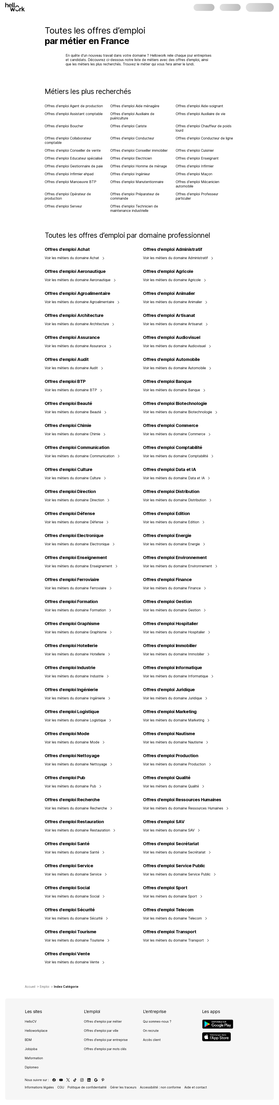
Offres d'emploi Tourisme (70, 931)
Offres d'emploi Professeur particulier (197, 196)
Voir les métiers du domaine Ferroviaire (78, 588)
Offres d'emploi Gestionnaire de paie (74, 166)
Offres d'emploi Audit (67, 359)
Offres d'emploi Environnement (175, 557)
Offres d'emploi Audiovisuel (171, 337)
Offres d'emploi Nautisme (169, 733)
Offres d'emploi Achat (67, 249)
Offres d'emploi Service (69, 865)
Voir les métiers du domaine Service (76, 874)
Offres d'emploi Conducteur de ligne (204, 138)
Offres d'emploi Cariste (128, 126)
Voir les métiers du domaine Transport (176, 940)
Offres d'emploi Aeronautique (75, 271)
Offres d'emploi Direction (70, 491)
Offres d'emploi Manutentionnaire (136, 182)
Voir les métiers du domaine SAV (171, 830)
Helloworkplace (36, 1030)
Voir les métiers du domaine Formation (78, 610)
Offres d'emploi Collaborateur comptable (68, 140)
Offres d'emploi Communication (77, 447)
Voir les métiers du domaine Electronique (80, 544)
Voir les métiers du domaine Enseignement (81, 566)
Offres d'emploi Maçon (194, 174)
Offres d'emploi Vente (67, 953)
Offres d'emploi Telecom (168, 909)
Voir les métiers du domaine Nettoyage (78, 764)
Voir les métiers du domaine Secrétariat (177, 852)
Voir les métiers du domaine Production (177, 764)
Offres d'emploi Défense (70, 513)
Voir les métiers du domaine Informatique (178, 676)
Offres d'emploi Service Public (174, 865)
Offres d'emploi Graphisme (72, 623)
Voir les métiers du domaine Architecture (79, 324)
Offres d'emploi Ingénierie (71, 689)
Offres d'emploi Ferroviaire (72, 579)
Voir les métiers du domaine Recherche (78, 808)
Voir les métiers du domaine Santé (75, 852)
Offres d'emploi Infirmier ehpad (69, 174)
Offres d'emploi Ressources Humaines (182, 799)
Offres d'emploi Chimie (68, 425)
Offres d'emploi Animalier (169, 293)
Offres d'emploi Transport (169, 931)
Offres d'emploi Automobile (171, 359)
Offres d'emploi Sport (165, 887)
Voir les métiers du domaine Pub (73, 786)
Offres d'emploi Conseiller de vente (73, 150)
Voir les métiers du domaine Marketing (176, 720)
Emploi (44, 986)
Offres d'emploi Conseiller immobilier (139, 150)
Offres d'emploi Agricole (168, 271)
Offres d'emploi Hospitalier (170, 623)
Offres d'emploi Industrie (70, 667)
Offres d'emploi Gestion (167, 601)
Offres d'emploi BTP (65, 381)
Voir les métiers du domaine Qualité (173, 786)
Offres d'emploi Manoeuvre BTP (70, 182)
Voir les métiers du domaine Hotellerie (77, 654)
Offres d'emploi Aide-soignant (199, 106)
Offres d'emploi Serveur (63, 206)
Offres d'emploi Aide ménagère (134, 106)
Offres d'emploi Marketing (170, 711)
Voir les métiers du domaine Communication (82, 456)
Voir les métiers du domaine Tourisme (77, 940)
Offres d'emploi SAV (163, 821)
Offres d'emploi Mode (67, 733)
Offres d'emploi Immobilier (170, 645)
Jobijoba (31, 1049)
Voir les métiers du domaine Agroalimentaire (82, 302)
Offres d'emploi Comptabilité (172, 447)
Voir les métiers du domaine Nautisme (175, 742)
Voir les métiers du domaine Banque (174, 390)
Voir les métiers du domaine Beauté (76, 412)
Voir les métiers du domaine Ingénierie (78, 698)
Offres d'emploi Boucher (64, 126)
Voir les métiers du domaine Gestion (174, 610)
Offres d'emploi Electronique (74, 535)
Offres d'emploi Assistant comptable (74, 114)
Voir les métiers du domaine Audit (74, 368)
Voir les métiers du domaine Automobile (177, 368)
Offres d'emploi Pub (65, 777)
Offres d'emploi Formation (71, 601)
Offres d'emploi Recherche (72, 799)
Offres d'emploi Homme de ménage (138, 166)
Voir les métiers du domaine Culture (75, 478)
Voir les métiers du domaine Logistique (78, 720)
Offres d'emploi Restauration (74, 821)
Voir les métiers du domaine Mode (75, 742)
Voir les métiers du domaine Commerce (177, 434)
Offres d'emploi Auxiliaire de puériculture (132, 116)
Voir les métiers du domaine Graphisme (78, 632)
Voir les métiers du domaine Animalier (175, 302)
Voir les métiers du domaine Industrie (77, 676)
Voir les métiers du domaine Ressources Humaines (186, 808)
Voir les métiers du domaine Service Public (179, 874)
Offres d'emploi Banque (167, 381)
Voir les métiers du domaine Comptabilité (178, 456)
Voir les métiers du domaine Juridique (175, 698)
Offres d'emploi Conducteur (132, 138)
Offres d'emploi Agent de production (74, 106)
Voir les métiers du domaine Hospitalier (176, 632)
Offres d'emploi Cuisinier (195, 150)
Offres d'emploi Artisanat (169, 315)
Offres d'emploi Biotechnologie (175, 403)
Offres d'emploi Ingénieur (130, 174)
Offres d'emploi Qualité (167, 777)
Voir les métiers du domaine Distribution (177, 500)
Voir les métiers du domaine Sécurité (76, 918)
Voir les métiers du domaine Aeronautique (80, 280)
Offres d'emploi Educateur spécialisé (73, 158)
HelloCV (30, 1021)
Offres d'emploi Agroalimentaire (77, 293)
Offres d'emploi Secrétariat (171, 843)
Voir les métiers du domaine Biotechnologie (180, 412)
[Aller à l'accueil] (15, 7)
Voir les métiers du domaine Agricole (174, 280)
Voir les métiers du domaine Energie (174, 544)
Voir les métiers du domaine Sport (172, 896)
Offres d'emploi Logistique (72, 711)
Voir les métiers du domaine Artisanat (175, 324)
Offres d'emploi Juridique (169, 689)
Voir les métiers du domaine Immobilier (176, 654)
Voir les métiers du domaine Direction (77, 500)
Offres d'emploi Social (67, 887)
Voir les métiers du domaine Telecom (175, 918)
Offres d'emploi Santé (67, 843)
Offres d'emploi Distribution (171, 491)
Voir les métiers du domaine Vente (75, 962)
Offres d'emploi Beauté (68, 403)
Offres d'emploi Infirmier (195, 166)
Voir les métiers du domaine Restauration (80, 830)
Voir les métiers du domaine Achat (75, 258)
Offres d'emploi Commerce (170, 425)
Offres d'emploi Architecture (74, 315)
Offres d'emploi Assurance (72, 337)
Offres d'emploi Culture (68, 469)
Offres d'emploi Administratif (172, 249)
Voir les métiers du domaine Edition (174, 522)
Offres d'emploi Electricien (131, 158)
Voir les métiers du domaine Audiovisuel (177, 346)
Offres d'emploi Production (170, 755)
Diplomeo (32, 1067)
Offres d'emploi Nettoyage (72, 755)
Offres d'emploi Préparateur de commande (134, 196)
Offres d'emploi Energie (167, 535)
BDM (28, 1040)
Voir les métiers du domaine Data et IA (176, 478)
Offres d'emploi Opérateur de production (68, 196)
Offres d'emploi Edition (166, 513)
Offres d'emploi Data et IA (169, 469)
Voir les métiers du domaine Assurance (78, 346)
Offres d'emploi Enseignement (76, 557)
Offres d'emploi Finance (167, 579)
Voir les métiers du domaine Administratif (178, 258)
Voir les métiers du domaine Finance (174, 588)
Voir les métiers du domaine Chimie (75, 434)
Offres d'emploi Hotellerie (71, 645)
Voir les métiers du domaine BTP (73, 390)
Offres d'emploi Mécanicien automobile (197, 184)
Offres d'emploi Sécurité (70, 909)
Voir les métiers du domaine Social (75, 896)
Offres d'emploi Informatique (172, 667)
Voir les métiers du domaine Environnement (180, 566)
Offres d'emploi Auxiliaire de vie (200, 114)
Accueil (30, 986)
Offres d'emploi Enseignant (197, 158)
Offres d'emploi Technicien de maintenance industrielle (134, 208)
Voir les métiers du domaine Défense (77, 522)
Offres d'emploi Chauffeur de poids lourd (203, 128)
